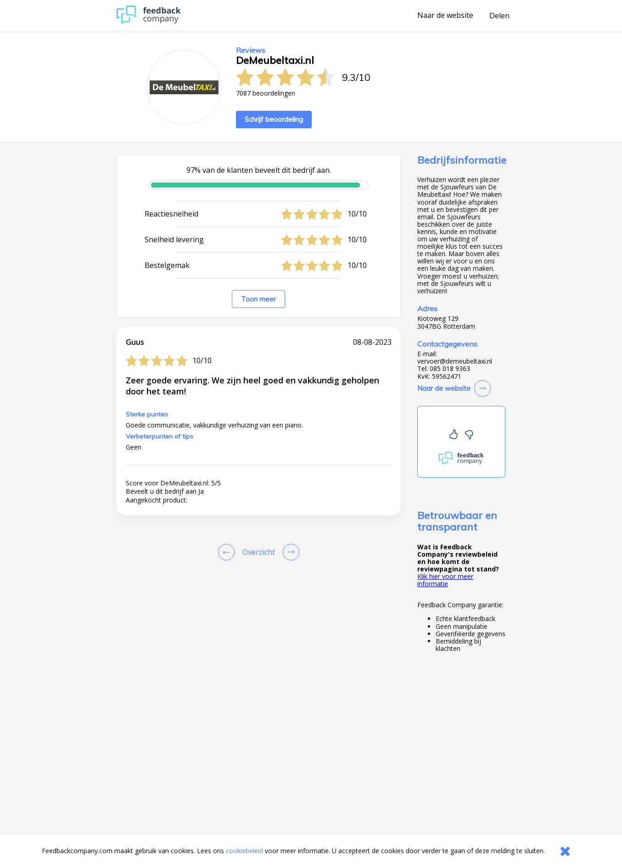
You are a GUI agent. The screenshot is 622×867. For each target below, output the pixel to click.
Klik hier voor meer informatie (445, 580)
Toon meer (258, 299)
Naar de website (445, 15)
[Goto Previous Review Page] (228, 552)
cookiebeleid (244, 850)
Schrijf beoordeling (274, 119)
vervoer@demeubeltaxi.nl (454, 361)
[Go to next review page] (289, 552)
